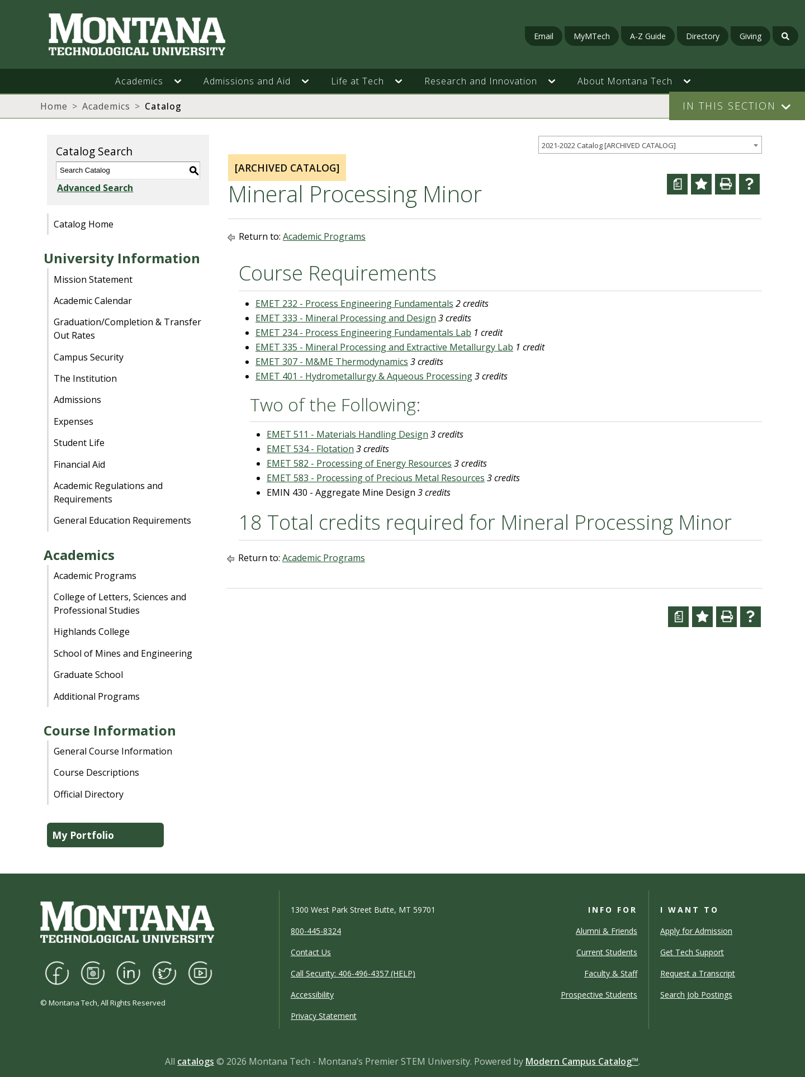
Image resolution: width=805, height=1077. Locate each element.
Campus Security (89, 357)
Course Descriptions (96, 772)
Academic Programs (95, 576)
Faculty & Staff (610, 973)
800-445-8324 (316, 931)
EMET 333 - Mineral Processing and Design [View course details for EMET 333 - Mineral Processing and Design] (345, 318)
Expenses (73, 421)
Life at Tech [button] (357, 81)
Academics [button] (139, 81)
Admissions (77, 399)
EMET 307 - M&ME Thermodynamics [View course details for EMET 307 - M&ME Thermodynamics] (331, 361)
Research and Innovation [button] (480, 81)
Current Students (606, 952)
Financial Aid (79, 464)
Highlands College (92, 631)
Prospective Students (599, 994)
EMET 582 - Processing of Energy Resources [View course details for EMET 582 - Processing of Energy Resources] (359, 463)
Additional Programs (97, 696)
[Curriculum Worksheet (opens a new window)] (677, 184)
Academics (106, 106)
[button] (183, 81)
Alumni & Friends (606, 931)
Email (543, 36)
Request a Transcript (697, 973)
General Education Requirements (122, 520)
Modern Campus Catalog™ (581, 1061)
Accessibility (312, 994)
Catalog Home (83, 224)
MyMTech (592, 36)
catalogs (195, 1061)
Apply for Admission (696, 931)
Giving (750, 36)
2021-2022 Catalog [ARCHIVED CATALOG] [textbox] (609, 145)
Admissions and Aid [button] (247, 81)
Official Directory (89, 794)
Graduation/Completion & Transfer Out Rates (127, 328)
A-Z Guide (648, 36)
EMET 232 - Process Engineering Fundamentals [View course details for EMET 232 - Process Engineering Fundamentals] (354, 303)
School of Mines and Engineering (123, 653)
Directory (702, 36)
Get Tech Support (692, 952)
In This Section (729, 105)
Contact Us (311, 952)
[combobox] (650, 145)
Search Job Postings (696, 994)
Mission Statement (93, 279)
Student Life (79, 443)
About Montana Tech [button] (625, 81)
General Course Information (113, 751)
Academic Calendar (93, 301)
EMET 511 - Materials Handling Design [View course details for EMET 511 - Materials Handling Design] (347, 434)
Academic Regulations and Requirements (108, 492)
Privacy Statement (324, 1015)
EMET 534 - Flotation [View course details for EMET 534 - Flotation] (310, 449)
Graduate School (88, 674)
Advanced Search (94, 188)
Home (54, 106)
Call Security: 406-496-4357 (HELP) (353, 973)
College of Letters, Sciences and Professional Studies (120, 603)
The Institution (85, 378)
